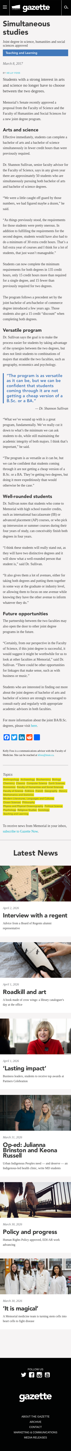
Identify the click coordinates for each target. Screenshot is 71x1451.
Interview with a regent (35, 915)
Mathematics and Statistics (18, 794)
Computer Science (37, 783)
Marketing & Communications (35, 1432)
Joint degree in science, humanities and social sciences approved (34, 43)
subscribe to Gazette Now (20, 831)
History (63, 790)
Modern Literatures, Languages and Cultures (28, 798)
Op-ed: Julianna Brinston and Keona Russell (30, 1150)
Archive (35, 1421)
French (39, 790)
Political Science (53, 806)
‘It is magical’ (20, 1308)
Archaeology (28, 779)
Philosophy (28, 802)
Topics (7, 775)
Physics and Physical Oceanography (23, 806)
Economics (9, 787)
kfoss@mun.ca (46, 755)
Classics (20, 783)
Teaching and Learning (15, 813)
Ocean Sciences (12, 802)
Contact (35, 1427)
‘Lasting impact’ (24, 1068)
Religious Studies (27, 810)
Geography (51, 790)
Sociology (43, 810)
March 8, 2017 (13, 64)
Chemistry (9, 783)
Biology (56, 779)
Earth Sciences (57, 783)
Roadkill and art (24, 992)
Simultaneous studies (26, 27)
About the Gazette (35, 1416)
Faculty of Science (13, 790)
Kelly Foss (13, 72)
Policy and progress (30, 1231)
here (34, 726)
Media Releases (35, 1437)
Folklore (29, 790)
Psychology (9, 810)
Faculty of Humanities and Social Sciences (40, 787)
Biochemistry (43, 779)
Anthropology (11, 779)
